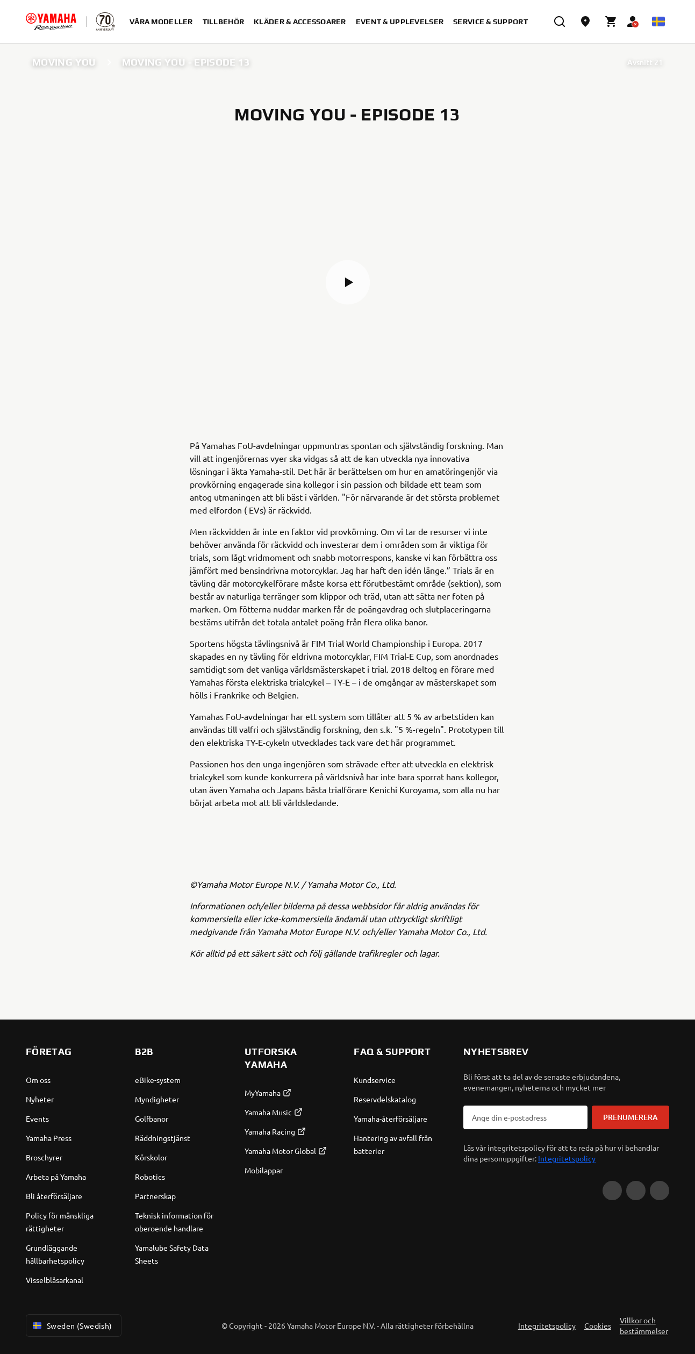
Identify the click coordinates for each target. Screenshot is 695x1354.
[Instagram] (659, 1190)
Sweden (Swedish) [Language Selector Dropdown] (71, 1325)
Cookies (597, 1325)
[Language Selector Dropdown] (658, 21)
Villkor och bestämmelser (644, 1325)
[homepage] (51, 21)
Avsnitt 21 (645, 62)
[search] (559, 21)
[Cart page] (611, 21)
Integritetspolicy (567, 1158)
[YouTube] (612, 1190)
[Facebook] (636, 1190)
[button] (348, 282)
